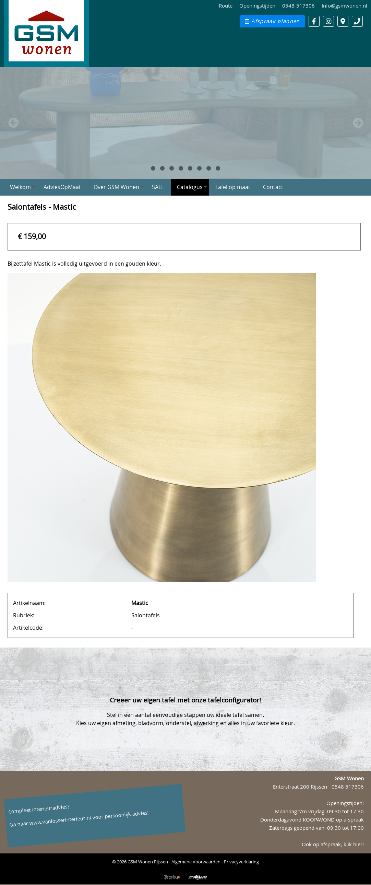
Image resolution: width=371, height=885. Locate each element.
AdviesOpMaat (62, 187)
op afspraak (350, 819)
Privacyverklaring (241, 862)
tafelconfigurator (233, 700)
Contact (273, 187)
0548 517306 (348, 786)
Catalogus (192, 187)
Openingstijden (257, 5)
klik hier (353, 844)
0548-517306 (298, 5)
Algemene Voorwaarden (195, 862)
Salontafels (145, 615)
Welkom (22, 187)
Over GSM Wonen (118, 187)
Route (225, 5)
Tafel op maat (232, 187)
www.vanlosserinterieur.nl (60, 820)
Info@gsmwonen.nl (344, 5)
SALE (158, 187)
